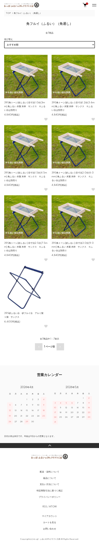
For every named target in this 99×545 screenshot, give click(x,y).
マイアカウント (49, 516)
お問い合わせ (49, 529)
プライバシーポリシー (49, 497)
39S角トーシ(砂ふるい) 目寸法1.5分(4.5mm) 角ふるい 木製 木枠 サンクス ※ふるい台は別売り (25, 177)
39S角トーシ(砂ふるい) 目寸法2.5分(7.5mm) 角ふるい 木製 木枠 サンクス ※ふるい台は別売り (25, 247)
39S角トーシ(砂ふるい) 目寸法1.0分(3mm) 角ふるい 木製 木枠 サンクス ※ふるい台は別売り (24, 106)
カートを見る (49, 522)
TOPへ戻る (49, 445)
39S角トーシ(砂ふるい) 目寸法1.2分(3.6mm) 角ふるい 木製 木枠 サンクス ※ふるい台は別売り (73, 106)
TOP (8, 13)
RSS (44, 507)
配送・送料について (49, 472)
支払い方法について (49, 484)
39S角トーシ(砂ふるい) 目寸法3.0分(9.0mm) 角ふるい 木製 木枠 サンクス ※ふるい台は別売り (73, 247)
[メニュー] (94, 5)
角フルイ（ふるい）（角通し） (28, 13)
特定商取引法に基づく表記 (50, 491)
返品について (49, 478)
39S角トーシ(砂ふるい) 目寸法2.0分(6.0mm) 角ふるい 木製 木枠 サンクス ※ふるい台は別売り (73, 177)
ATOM (53, 507)
